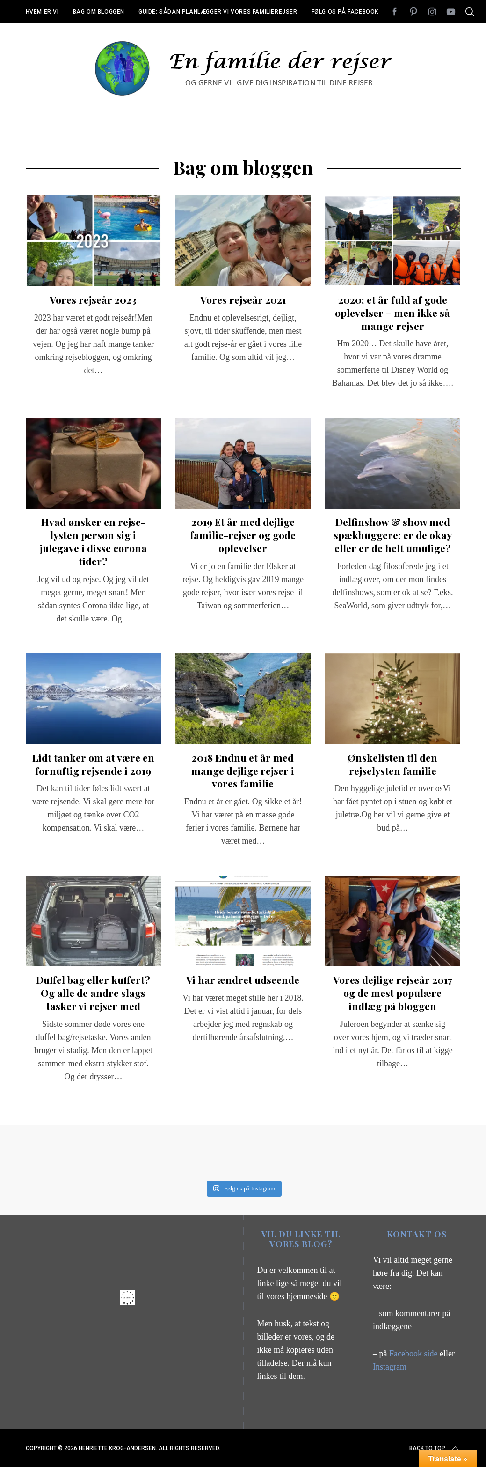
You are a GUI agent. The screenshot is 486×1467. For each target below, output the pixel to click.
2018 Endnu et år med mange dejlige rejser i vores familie (242, 770)
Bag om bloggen (98, 11)
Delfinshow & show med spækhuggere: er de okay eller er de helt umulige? (393, 534)
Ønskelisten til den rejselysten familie (392, 764)
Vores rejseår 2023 (93, 299)
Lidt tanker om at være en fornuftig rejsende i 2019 (93, 764)
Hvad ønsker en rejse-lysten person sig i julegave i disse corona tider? (93, 541)
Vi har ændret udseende (242, 979)
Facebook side (414, 1353)
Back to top (434, 1448)
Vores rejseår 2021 (243, 299)
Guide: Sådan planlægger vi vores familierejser (217, 11)
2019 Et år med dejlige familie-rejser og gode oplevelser (243, 534)
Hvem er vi (42, 11)
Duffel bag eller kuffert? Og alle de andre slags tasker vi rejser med (93, 992)
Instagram (389, 1366)
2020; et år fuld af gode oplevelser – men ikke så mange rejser (392, 312)
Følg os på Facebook (345, 11)
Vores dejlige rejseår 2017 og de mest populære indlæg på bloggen (392, 992)
